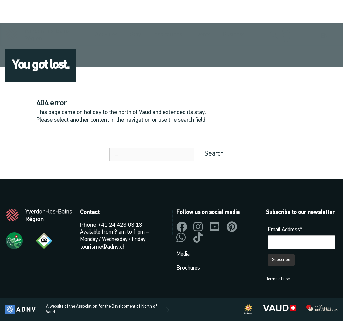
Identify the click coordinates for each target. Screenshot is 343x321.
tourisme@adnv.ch (103, 247)
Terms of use (278, 279)
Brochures (188, 268)
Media (183, 254)
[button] (274, 12)
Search (214, 153)
